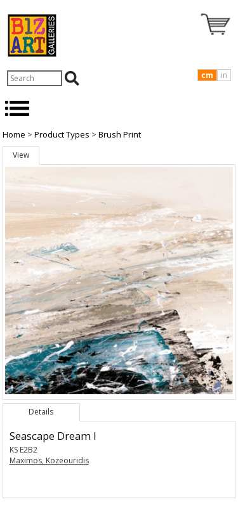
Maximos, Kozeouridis (49, 460)
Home (14, 134)
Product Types (61, 134)
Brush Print (119, 134)
